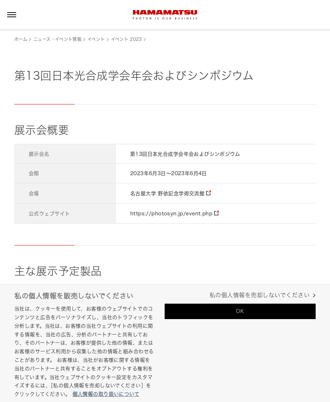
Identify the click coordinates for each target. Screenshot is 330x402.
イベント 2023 (126, 39)
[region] (165, 343)
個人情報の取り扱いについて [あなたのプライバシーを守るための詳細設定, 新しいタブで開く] (105, 394)
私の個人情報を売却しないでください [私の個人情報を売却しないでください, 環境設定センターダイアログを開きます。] (259, 295)
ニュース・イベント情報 (57, 39)
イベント (96, 39)
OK (240, 311)
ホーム (20, 39)
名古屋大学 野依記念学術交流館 (167, 193)
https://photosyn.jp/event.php (171, 213)
